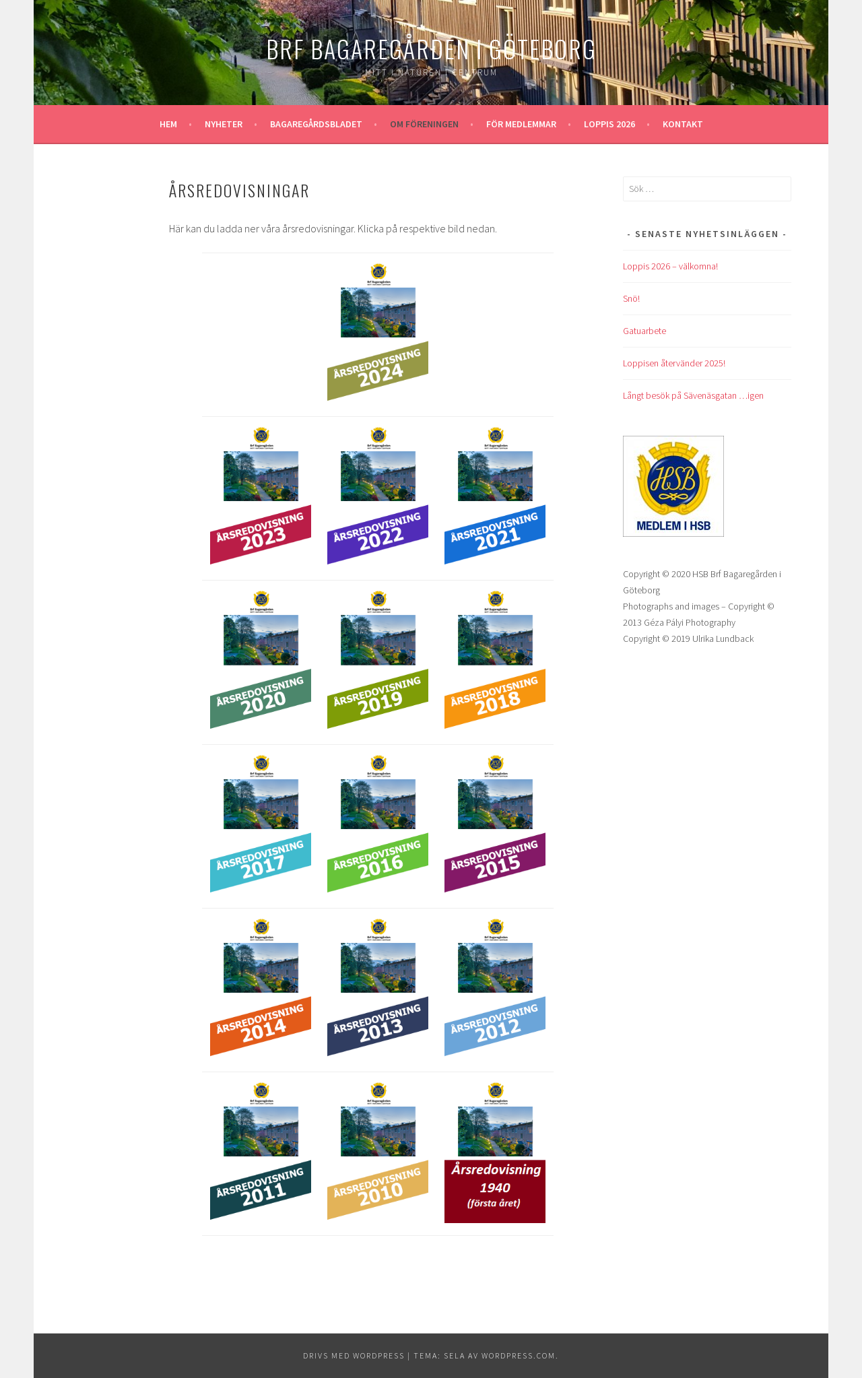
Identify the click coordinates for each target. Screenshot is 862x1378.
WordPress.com (519, 1355)
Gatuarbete (644, 331)
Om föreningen (424, 124)
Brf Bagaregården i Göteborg (431, 48)
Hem (168, 124)
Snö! (631, 298)
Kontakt (683, 124)
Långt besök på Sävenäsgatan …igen (693, 395)
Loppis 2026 (609, 124)
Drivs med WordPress (354, 1355)
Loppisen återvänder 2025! (674, 363)
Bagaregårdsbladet (316, 124)
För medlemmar (521, 124)
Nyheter (223, 124)
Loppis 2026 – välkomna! (670, 266)
